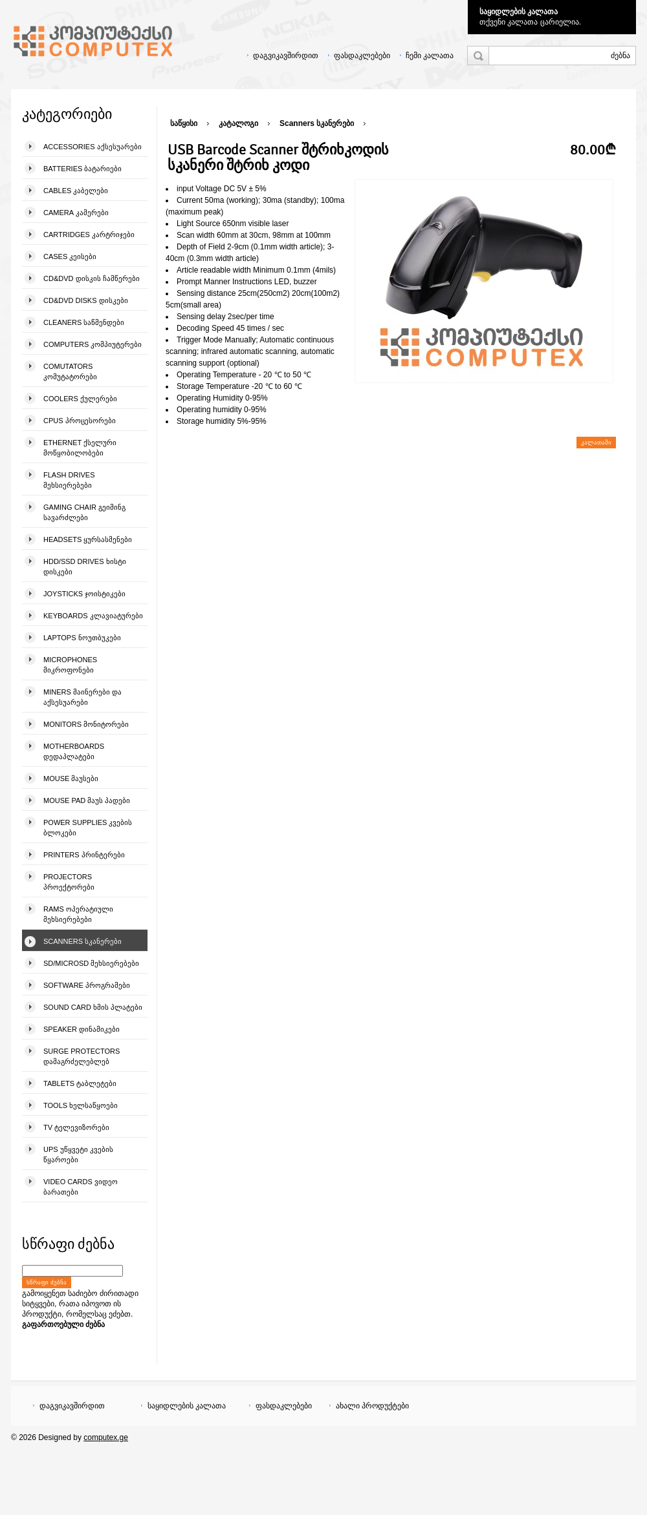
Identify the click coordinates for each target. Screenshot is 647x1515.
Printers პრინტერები (84, 855)
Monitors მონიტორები (86, 724)
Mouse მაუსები (70, 778)
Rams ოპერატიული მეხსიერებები (78, 914)
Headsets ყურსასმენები (87, 539)
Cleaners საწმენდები (83, 322)
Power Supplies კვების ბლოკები (87, 828)
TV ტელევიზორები (76, 1127)
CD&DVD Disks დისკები (85, 300)
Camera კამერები (76, 212)
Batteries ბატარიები (82, 168)
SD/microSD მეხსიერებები (91, 963)
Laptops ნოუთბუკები (82, 638)
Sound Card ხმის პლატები (92, 1007)
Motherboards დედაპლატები (73, 751)
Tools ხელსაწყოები (80, 1105)
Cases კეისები (69, 256)
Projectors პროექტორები (68, 882)
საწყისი (183, 123)
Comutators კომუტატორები (70, 371)
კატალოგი (238, 123)
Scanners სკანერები (82, 941)
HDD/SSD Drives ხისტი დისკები (84, 567)
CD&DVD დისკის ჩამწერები (91, 278)
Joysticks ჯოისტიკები (84, 594)
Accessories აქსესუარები (92, 147)
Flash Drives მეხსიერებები (68, 480)
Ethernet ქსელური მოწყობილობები (79, 448)
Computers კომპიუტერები (92, 344)
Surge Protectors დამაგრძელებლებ (81, 1056)
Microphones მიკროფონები (70, 665)
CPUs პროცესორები (79, 420)
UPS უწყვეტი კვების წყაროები (78, 1154)
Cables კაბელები (75, 190)
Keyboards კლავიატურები (93, 616)
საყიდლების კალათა (518, 11)
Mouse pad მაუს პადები (86, 800)
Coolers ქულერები (80, 398)
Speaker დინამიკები (81, 1029)
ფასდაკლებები (362, 55)
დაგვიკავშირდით (285, 55)
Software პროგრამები (86, 985)
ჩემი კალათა (430, 55)
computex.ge (105, 1437)
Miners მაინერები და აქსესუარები (82, 697)
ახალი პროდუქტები (372, 1405)
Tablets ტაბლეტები (79, 1083)
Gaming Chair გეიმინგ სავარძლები (84, 512)
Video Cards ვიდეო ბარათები (80, 1187)
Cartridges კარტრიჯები (89, 234)
